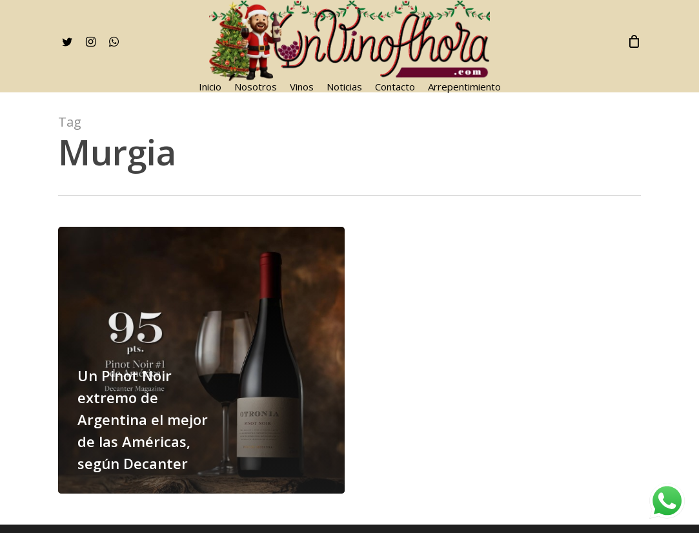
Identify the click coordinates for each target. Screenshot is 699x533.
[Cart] (634, 41)
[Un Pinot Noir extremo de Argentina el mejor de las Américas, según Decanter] (201, 360)
